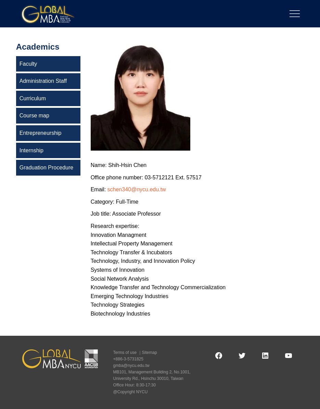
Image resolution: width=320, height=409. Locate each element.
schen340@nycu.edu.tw (136, 189)
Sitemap (149, 352)
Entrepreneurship (41, 133)
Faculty (28, 64)
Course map (34, 115)
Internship (31, 150)
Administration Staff (43, 81)
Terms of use (125, 352)
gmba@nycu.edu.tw (131, 365)
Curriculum (33, 98)
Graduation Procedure (46, 167)
